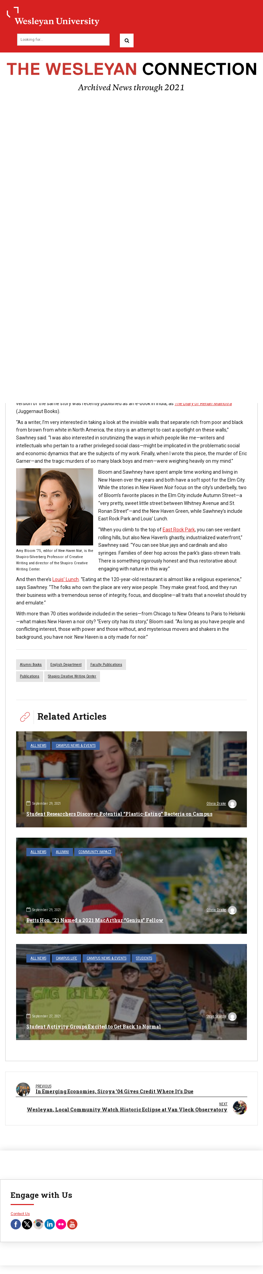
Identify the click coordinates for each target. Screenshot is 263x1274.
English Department (66, 664)
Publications (29, 676)
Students (144, 958)
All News (38, 745)
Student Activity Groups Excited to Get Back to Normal (93, 1026)
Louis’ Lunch (65, 579)
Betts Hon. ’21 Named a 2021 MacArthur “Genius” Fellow (94, 920)
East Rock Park (179, 529)
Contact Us (20, 1212)
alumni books (31, 664)
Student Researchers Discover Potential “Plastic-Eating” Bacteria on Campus (119, 814)
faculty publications (106, 664)
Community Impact (94, 852)
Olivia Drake (221, 804)
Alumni (62, 852)
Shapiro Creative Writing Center (72, 676)
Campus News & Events (76, 745)
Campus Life (66, 958)
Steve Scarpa (221, 1017)
